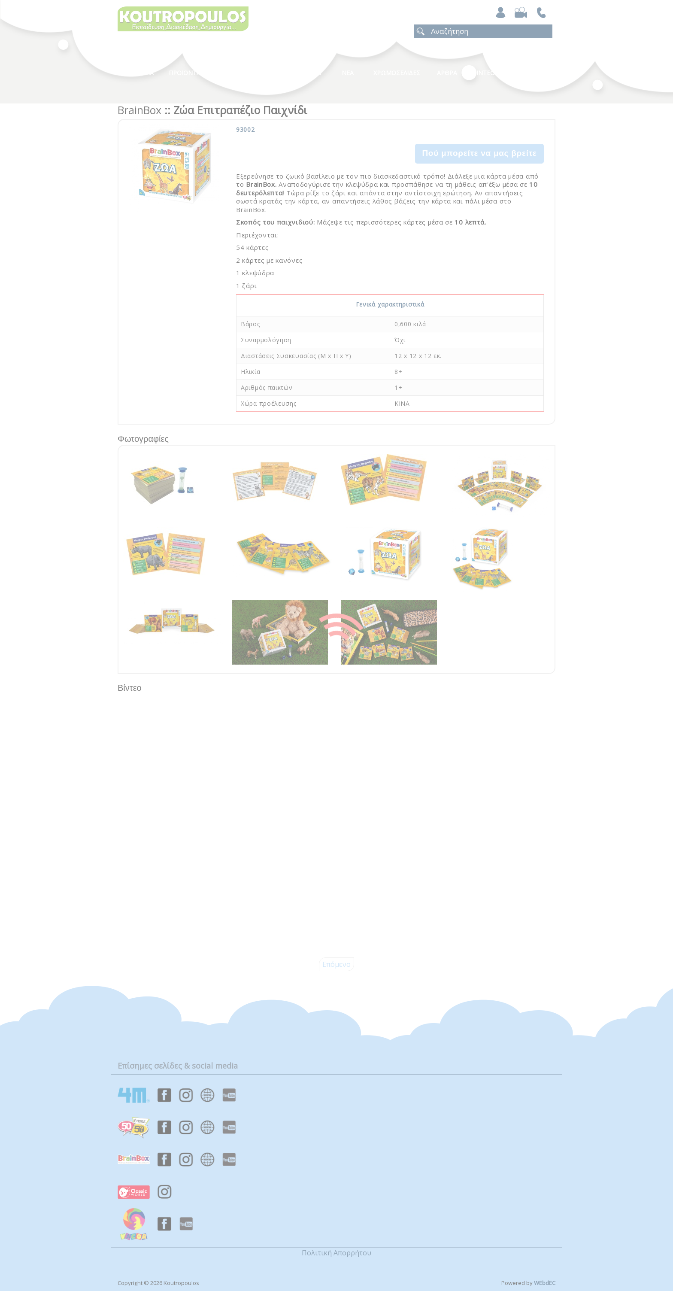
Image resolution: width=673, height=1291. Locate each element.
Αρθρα (447, 73)
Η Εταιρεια (138, 73)
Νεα (348, 73)
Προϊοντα (184, 73)
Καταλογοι (304, 73)
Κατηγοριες (250, 73)
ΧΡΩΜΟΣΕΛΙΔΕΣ (396, 73)
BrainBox (139, 110)
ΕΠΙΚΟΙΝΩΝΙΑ (531, 73)
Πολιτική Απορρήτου (336, 1253)
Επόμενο (336, 964)
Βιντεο (483, 73)
